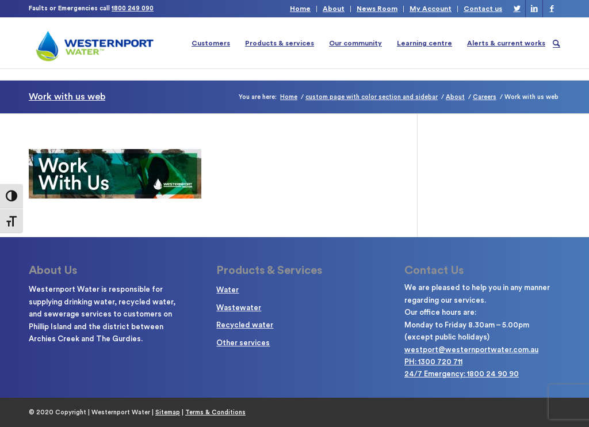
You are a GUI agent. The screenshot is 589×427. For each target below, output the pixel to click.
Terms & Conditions (215, 412)
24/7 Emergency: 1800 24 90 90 (461, 374)
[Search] (556, 43)
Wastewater (238, 307)
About (334, 8)
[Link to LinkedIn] (534, 8)
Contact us (483, 8)
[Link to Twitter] (516, 8)
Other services (243, 342)
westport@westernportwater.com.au (471, 349)
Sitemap (167, 412)
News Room (377, 8)
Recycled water (244, 325)
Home (300, 8)
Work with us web (67, 96)
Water (227, 289)
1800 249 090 (133, 8)
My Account (431, 8)
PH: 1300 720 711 (433, 361)
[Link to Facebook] (551, 8)
